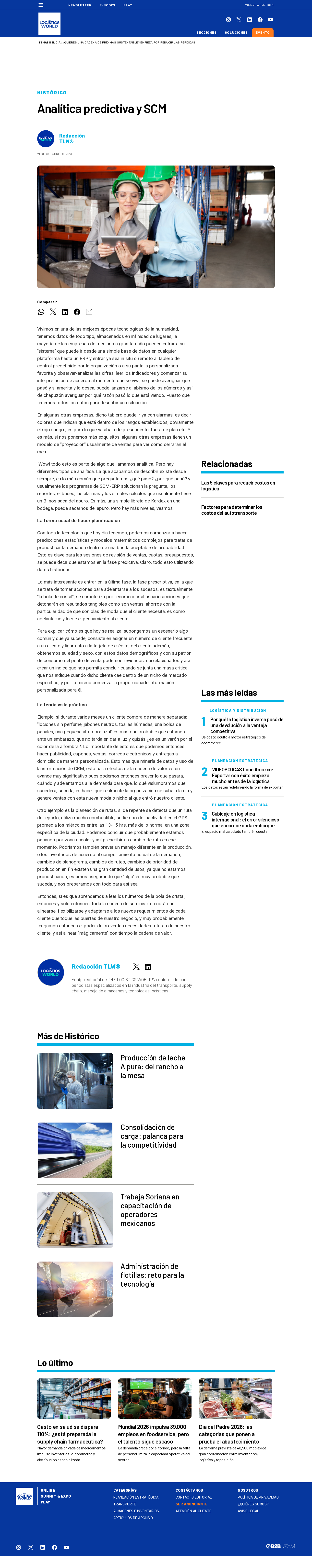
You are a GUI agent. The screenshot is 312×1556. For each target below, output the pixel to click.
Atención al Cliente (194, 1511)
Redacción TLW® (72, 138)
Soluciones (236, 32)
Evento (263, 32)
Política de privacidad (258, 1497)
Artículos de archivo (133, 1518)
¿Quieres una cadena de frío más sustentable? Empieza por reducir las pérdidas (128, 42)
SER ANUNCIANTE (192, 1504)
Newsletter (80, 5)
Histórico (52, 93)
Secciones (206, 32)
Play (127, 5)
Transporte (124, 1504)
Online (48, 1490)
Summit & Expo (56, 1496)
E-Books (107, 5)
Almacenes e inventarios (136, 1511)
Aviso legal (248, 1511)
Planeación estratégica (135, 1497)
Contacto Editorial (194, 1497)
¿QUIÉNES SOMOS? (253, 1504)
